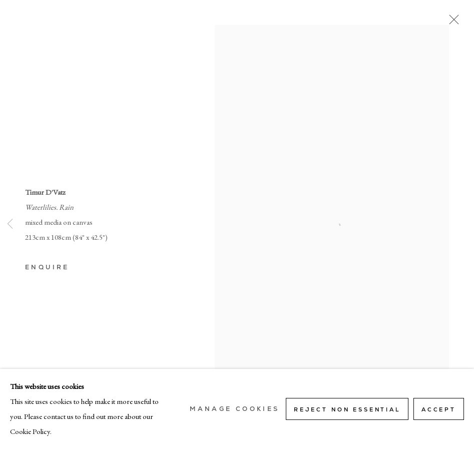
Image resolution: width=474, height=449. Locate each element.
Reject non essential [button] (347, 409)
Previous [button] (10, 225)
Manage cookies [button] (234, 409)
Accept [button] (438, 409)
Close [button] (451, 22)
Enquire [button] (47, 267)
